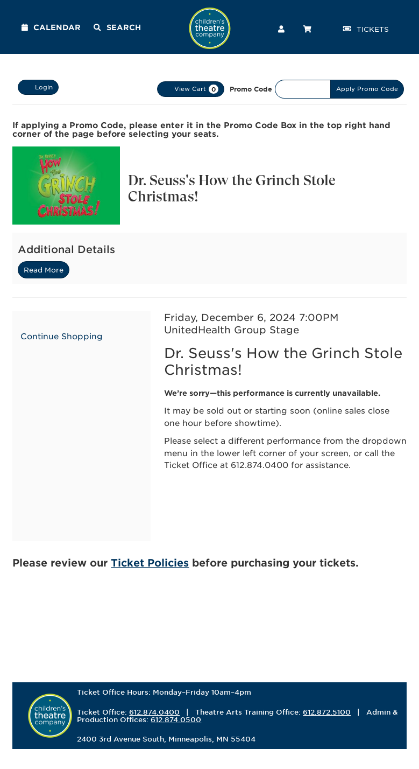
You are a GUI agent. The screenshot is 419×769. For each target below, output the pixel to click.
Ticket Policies (150, 562)
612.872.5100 (327, 712)
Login (38, 87)
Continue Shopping (61, 336)
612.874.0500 (176, 719)
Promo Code (251, 89)
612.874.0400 (154, 712)
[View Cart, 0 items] (190, 89)
